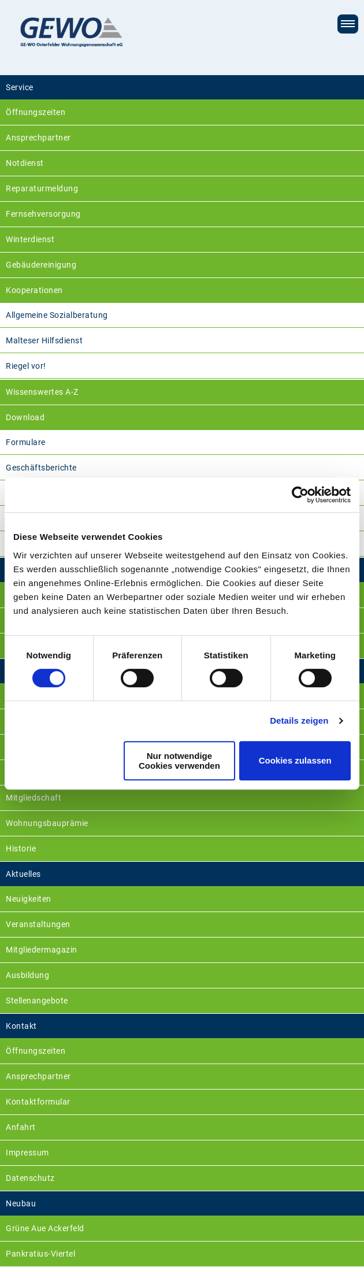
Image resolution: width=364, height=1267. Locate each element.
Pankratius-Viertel (40, 1253)
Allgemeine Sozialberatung (57, 315)
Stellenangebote (37, 1000)
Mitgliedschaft (33, 797)
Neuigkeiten (28, 898)
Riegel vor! (26, 366)
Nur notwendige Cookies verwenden (179, 760)
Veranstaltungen (38, 924)
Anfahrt (21, 1127)
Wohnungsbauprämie (47, 823)
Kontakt (21, 1026)
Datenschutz (30, 1178)
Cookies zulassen (295, 760)
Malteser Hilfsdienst (44, 340)
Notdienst (25, 163)
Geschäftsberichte (41, 467)
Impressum (27, 1152)
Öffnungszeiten (35, 112)
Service (20, 87)
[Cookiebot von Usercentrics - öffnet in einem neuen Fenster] (300, 494)
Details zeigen (299, 720)
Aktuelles (23, 874)
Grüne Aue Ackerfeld (45, 1228)
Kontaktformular (38, 1101)
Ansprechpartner (38, 137)
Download (25, 417)
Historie (21, 848)
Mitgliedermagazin (41, 949)
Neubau (21, 1203)
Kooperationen (34, 290)
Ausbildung (27, 975)
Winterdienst (30, 239)
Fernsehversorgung (43, 213)
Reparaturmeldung (42, 188)
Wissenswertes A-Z (42, 392)
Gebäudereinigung (41, 264)
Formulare (26, 442)
